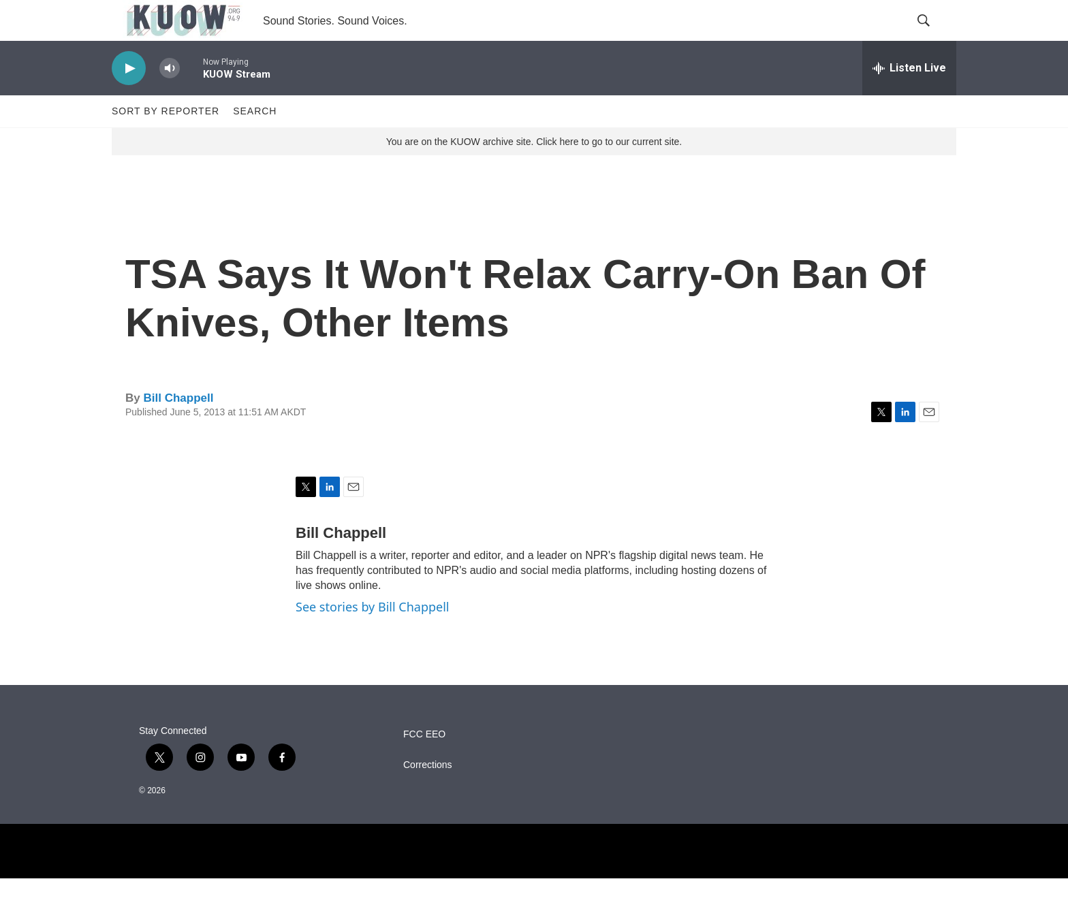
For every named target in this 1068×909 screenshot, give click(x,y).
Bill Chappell (178, 428)
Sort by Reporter (165, 141)
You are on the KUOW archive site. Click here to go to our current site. (534, 172)
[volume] (169, 99)
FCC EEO (424, 765)
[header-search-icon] (934, 36)
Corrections (427, 796)
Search (255, 141)
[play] (129, 99)
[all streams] (909, 98)
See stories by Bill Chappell (372, 637)
